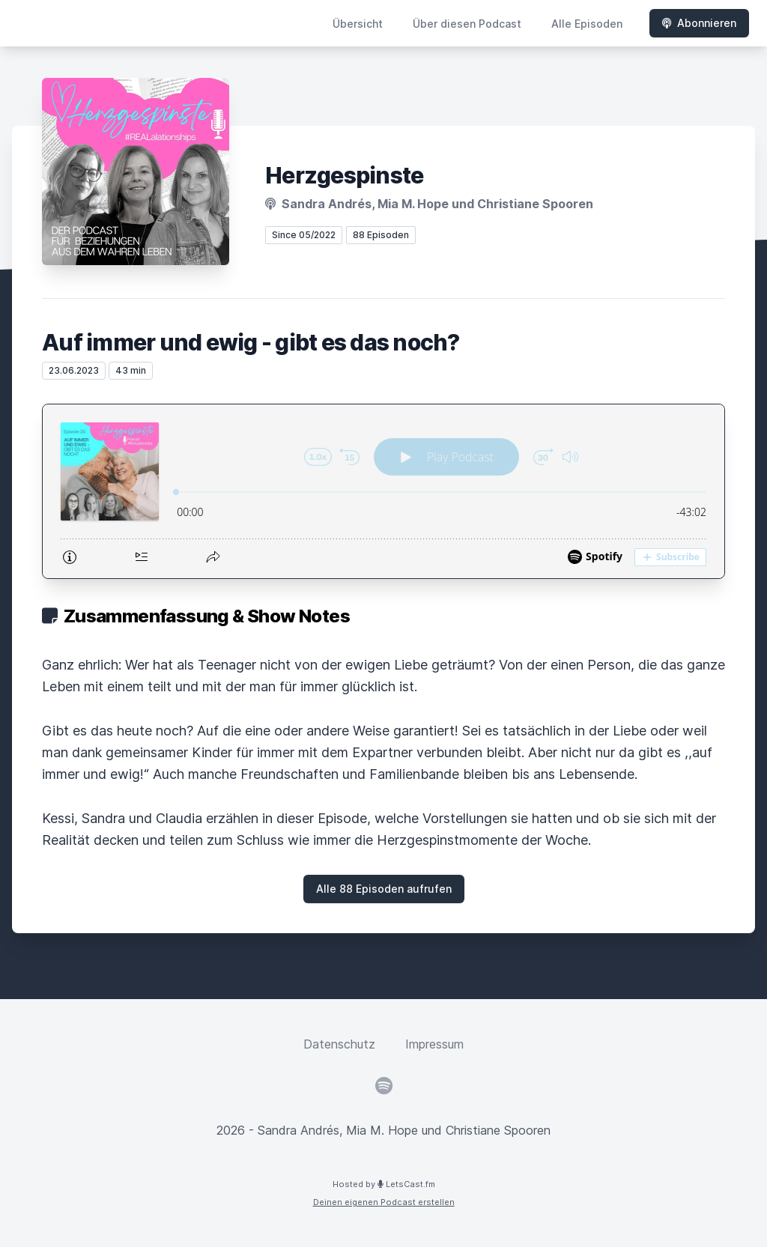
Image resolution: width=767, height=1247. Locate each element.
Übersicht (358, 23)
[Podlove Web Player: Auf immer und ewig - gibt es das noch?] (383, 491)
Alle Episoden (586, 23)
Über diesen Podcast (467, 23)
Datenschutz (339, 1044)
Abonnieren (699, 22)
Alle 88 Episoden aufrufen (384, 888)
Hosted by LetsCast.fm (384, 1184)
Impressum (434, 1044)
